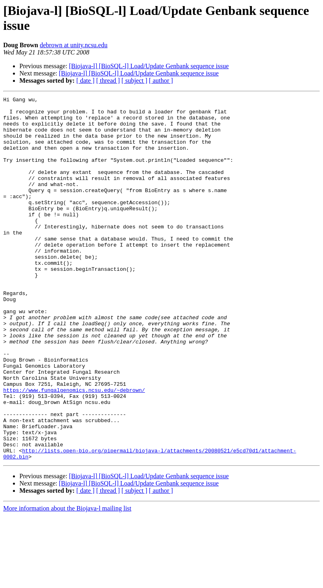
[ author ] (161, 80)
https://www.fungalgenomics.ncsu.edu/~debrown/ (74, 449)
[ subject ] (134, 80)
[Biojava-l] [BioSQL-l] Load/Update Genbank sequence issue (149, 66)
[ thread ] (108, 80)
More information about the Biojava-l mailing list (67, 581)
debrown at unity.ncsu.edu (73, 45)
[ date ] (85, 80)
